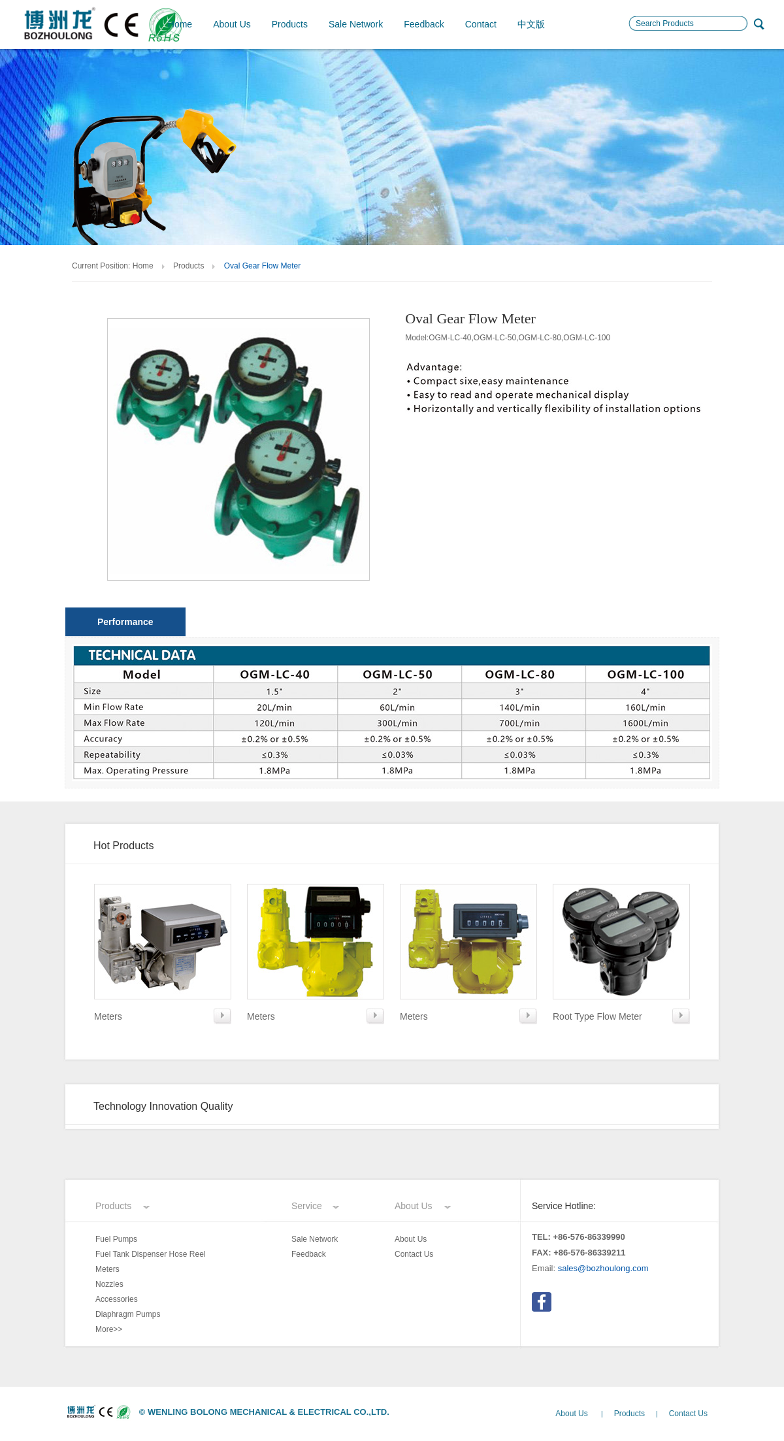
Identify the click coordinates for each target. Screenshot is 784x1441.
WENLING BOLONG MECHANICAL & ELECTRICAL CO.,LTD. (268, 1412)
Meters (107, 1269)
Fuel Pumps (116, 1239)
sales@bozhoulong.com (603, 1268)
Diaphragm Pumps (127, 1314)
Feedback (424, 24)
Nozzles (109, 1284)
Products (290, 24)
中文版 (531, 24)
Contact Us (414, 1254)
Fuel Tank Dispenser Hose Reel (150, 1254)
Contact (481, 24)
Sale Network (356, 24)
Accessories (116, 1299)
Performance (125, 622)
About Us (232, 24)
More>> (108, 1329)
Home (180, 24)
